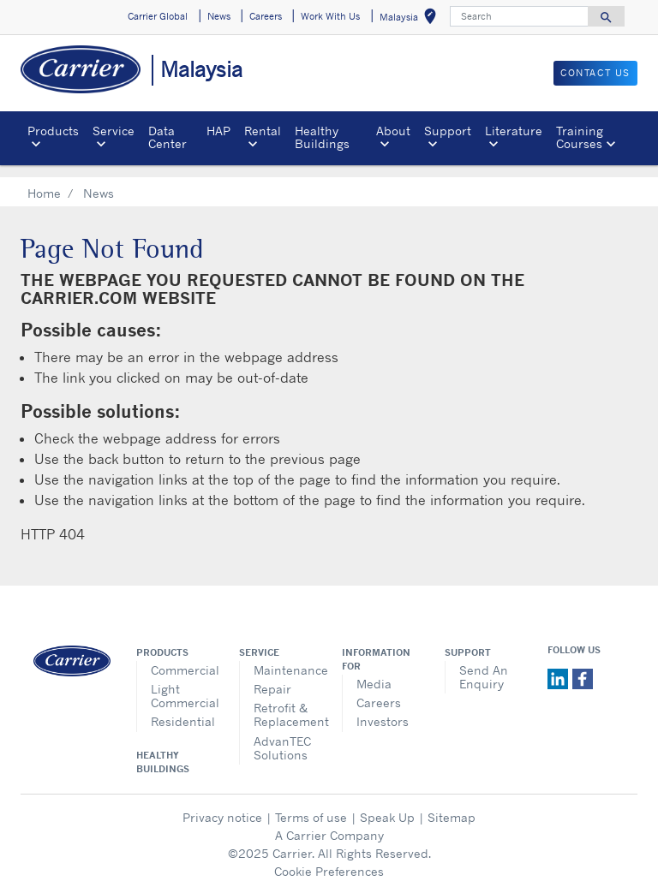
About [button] (393, 130)
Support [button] (447, 130)
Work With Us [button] (330, 16)
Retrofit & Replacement (285, 702)
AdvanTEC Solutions (282, 735)
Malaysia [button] (411, 19)
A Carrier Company (329, 822)
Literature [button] (513, 130)
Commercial (182, 657)
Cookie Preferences (329, 858)
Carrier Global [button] (158, 16)
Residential (182, 708)
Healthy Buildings (322, 136)
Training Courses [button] (579, 136)
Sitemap (452, 804)
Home (44, 180)
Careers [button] (265, 16)
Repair (272, 676)
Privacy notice (222, 804)
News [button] (218, 16)
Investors (382, 708)
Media (374, 671)
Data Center (167, 136)
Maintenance (285, 657)
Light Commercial (182, 683)
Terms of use (311, 804)
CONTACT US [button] (595, 73)
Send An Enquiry (483, 664)
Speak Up (387, 804)
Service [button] (114, 130)
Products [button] (53, 130)
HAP (218, 130)
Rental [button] (262, 130)
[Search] (519, 16)
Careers (378, 689)
